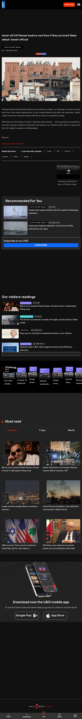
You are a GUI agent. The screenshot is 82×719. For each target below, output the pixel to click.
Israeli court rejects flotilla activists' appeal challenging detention (53, 211)
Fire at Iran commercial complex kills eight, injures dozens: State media (48, 321)
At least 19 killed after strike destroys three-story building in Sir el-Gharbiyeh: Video (22, 382)
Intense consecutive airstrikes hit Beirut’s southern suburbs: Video (45, 383)
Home (9, 716)
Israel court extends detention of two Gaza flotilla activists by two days (51, 227)
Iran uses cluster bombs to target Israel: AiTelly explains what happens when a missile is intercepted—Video (9, 382)
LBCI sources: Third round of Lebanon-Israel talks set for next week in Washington (19, 547)
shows (59, 716)
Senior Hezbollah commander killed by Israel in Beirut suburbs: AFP (60, 469)
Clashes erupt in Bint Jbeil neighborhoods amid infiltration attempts (46, 348)
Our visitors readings (18, 297)
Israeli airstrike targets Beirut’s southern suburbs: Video (33, 381)
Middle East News (27, 316)
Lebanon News (26, 303)
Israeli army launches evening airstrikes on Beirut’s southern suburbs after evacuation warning (58, 382)
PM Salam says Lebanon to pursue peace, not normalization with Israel (59, 546)
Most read (13, 421)
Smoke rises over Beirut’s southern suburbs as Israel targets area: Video (70, 381)
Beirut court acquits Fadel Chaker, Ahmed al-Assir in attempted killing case (48, 307)
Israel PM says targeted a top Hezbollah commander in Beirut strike (61, 508)
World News (25, 330)
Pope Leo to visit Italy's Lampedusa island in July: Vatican (46, 333)
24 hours (12, 430)
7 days (42, 430)
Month (71, 430)
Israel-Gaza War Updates (38, 207)
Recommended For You (23, 201)
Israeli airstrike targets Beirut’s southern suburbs (20, 508)
